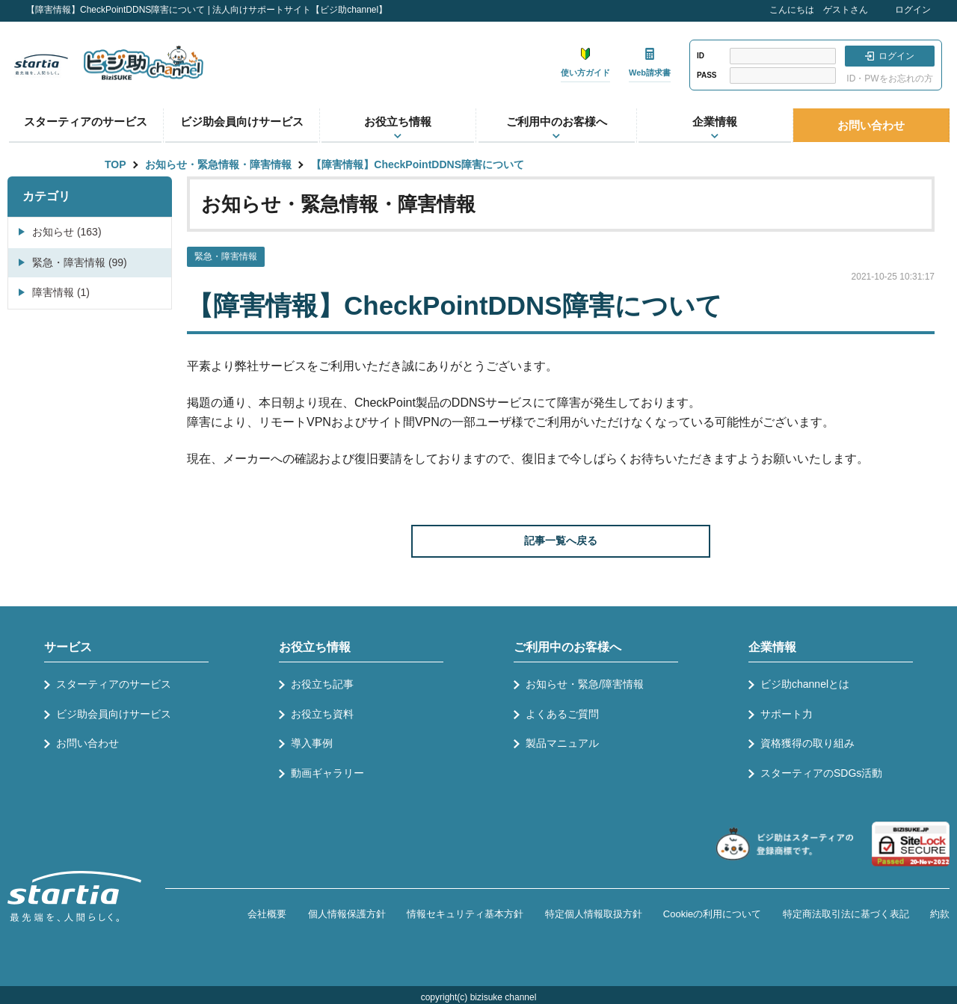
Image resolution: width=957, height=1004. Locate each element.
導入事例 (312, 743)
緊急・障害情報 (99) (79, 262)
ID (700, 56)
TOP (115, 164)
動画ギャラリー (327, 773)
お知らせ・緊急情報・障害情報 (218, 164)
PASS (707, 75)
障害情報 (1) (61, 292)
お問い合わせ (871, 125)
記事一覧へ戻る (560, 540)
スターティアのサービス (85, 121)
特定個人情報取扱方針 (593, 914)
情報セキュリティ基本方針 (465, 914)
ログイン (913, 9)
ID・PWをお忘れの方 (889, 78)
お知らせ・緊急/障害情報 (585, 684)
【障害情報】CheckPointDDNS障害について (417, 164)
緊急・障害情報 (225, 256)
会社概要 (266, 914)
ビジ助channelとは (804, 684)
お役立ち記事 (322, 684)
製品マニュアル (562, 743)
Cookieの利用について (712, 914)
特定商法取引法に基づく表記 (846, 914)
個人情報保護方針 (347, 914)
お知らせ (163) (67, 232)
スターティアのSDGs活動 (821, 773)
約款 (940, 914)
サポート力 (786, 714)
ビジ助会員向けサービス (242, 121)
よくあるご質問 (562, 714)
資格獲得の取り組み (807, 743)
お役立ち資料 (322, 714)
